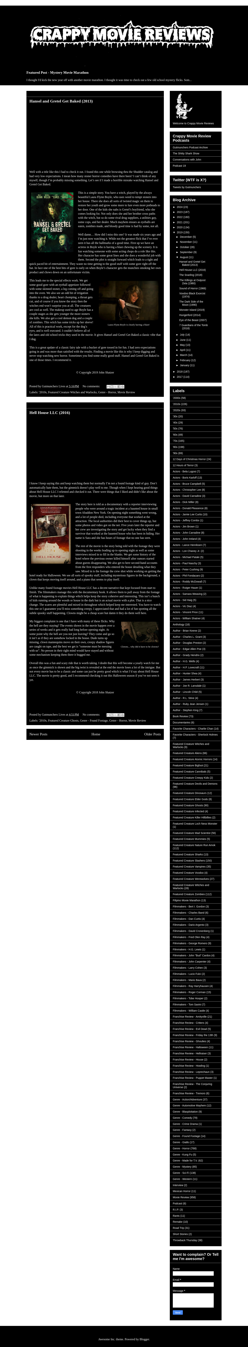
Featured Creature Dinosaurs (189, 793)
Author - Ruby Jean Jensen (188, 704)
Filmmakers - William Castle (189, 1010)
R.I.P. (176, 1209)
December (186, 236)
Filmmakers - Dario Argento (188, 924)
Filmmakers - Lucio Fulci (187, 973)
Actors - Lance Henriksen (187, 545)
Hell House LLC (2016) (49, 412)
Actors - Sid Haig (182, 600)
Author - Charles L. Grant (187, 636)
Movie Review (126, 392)
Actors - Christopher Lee (187, 489)
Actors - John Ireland (185, 538)
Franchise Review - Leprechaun (191, 1071)
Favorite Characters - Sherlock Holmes (195, 734)
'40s (175, 422)
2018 (180, 371)
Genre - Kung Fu (182, 1154)
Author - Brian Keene (185, 630)
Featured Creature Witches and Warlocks (72, 392)
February (185, 360)
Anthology (178, 624)
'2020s (176, 410)
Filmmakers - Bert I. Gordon (189, 906)
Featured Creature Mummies (189, 838)
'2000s (176, 397)
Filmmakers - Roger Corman (189, 992)
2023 (180, 212)
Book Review (180, 716)
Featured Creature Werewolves (191, 878)
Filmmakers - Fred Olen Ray (189, 937)
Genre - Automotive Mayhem (189, 1105)
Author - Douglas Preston (187, 642)
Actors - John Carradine (186, 532)
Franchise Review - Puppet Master (193, 1077)
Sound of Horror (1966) (192, 288)
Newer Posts (38, 734)
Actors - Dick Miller (184, 502)
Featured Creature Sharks (188, 854)
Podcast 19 (179, 165)
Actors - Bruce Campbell (187, 483)
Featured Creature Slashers (189, 860)
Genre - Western (182, 1179)
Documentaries (181, 722)
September (186, 252)
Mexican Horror (182, 1191)
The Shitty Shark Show (186, 153)
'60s (175, 434)
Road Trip (178, 1227)
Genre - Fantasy (182, 1129)
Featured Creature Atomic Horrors (192, 759)
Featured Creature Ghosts (63, 720)
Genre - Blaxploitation (185, 1111)
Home (95, 734)
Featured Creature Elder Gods (190, 799)
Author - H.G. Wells (184, 661)
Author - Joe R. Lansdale (187, 685)
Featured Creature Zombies (189, 894)
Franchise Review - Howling (189, 1065)
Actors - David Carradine (187, 495)
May (182, 344)
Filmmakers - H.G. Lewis (187, 949)
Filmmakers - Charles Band (188, 912)
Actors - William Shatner (187, 618)
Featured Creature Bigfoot (188, 765)
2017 (180, 376)
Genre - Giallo (181, 1142)
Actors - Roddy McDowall (187, 581)
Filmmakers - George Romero (190, 943)
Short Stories (180, 1234)
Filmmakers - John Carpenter (189, 961)
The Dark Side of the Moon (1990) (191, 303)
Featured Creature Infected (188, 811)
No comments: (92, 386)
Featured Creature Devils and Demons (195, 783)
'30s (175, 416)
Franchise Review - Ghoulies (189, 1041)
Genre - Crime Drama (185, 1123)
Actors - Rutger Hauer (185, 587)
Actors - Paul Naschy (185, 563)
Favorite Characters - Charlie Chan (193, 728)
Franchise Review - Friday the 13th (193, 1035)
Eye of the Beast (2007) (193, 320)
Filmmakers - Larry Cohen (188, 967)
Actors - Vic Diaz (182, 606)
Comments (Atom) (103, 748)
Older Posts (152, 734)
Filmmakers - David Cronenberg (191, 930)
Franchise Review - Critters (188, 1022)
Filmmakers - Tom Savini (187, 1004)
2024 (180, 206)
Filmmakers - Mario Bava (187, 980)
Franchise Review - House (188, 1059)
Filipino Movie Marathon (187, 900)
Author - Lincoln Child (185, 691)
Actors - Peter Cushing (186, 569)
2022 (180, 217)
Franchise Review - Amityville (190, 1016)
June (183, 339)
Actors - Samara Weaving (187, 593)
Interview (178, 1185)
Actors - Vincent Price (185, 612)
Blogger (144, 1339)
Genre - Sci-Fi (181, 1172)
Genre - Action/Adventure (187, 1099)
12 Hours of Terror (183, 465)
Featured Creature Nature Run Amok (194, 845)
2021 (180, 222)
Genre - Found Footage (94, 720)
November (186, 241)
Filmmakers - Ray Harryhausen (191, 986)
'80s (175, 447)
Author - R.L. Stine (183, 698)
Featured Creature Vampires (189, 866)
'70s (175, 440)
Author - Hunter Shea (185, 673)
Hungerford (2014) (190, 315)
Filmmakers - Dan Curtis (187, 918)
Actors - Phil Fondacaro (186, 575)
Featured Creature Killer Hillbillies (192, 817)
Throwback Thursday (185, 1240)
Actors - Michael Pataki (186, 557)
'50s (175, 428)
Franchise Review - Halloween (190, 1047)
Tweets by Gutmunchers (187, 187)
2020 (180, 227)
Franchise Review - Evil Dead (190, 1028)
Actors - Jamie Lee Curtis (187, 514)
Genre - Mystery (182, 1166)
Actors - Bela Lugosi (184, 471)
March (184, 355)
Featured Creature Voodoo (188, 872)
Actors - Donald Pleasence (188, 508)
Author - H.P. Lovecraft (186, 667)
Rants (176, 1215)
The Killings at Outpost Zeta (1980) (192, 282)
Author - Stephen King (185, 710)
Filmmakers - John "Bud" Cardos (192, 955)
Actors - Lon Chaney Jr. (186, 550)
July (182, 334)
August (184, 257)
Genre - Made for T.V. (185, 1160)
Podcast (177, 1203)
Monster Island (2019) (192, 309)
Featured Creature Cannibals (189, 771)
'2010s (43, 392)
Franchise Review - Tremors (189, 1093)
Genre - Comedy (182, 1117)
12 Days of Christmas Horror (189, 459)
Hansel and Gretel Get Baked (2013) (61, 101)
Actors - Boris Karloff (185, 477)
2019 (180, 232)
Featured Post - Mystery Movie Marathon (57, 72)
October (185, 247)
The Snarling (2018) (190, 274)
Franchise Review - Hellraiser (190, 1053)
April (183, 349)
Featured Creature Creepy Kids (191, 777)
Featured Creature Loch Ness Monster (195, 823)
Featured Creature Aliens (187, 753)
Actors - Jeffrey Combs (186, 520)
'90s (175, 453)
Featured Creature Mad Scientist (191, 832)
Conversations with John (187, 159)
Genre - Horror (107, 392)
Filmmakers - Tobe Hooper (188, 998)
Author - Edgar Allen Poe (187, 648)
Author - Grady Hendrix (186, 655)
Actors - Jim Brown (184, 526)
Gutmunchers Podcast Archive (190, 147)
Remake (177, 1221)
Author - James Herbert (186, 679)
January (185, 365)
